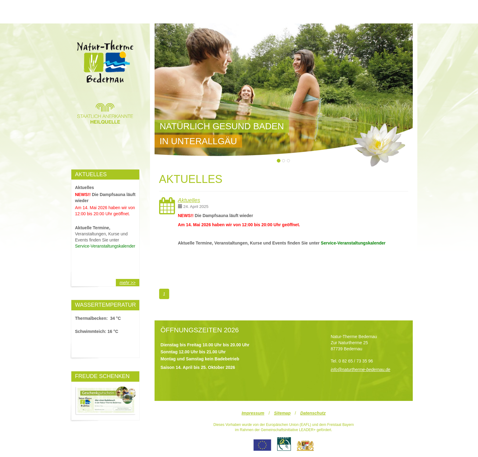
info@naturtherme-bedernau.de (361, 369)
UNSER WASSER (238, 9)
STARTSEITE (167, 9)
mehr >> (127, 282)
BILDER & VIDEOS (310, 9)
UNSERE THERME (96, 9)
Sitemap (282, 413)
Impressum (252, 413)
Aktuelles (189, 200)
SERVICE (381, 9)
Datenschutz (313, 413)
